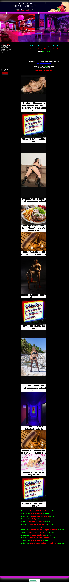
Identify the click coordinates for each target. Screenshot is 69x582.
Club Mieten (16, 13)
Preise (22, 13)
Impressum (65, 576)
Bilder (35, 13)
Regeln (29, 13)
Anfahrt (48, 13)
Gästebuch (42, 13)
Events (9, 13)
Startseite (3, 13)
